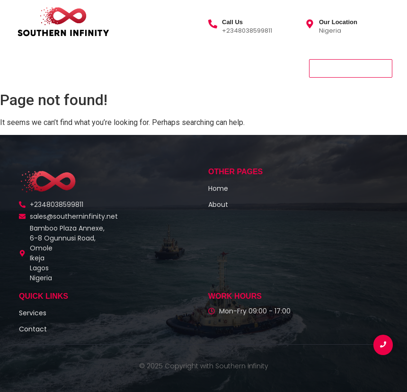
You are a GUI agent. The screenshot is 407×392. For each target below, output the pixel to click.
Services (104, 68)
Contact (147, 68)
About (63, 68)
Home (27, 68)
